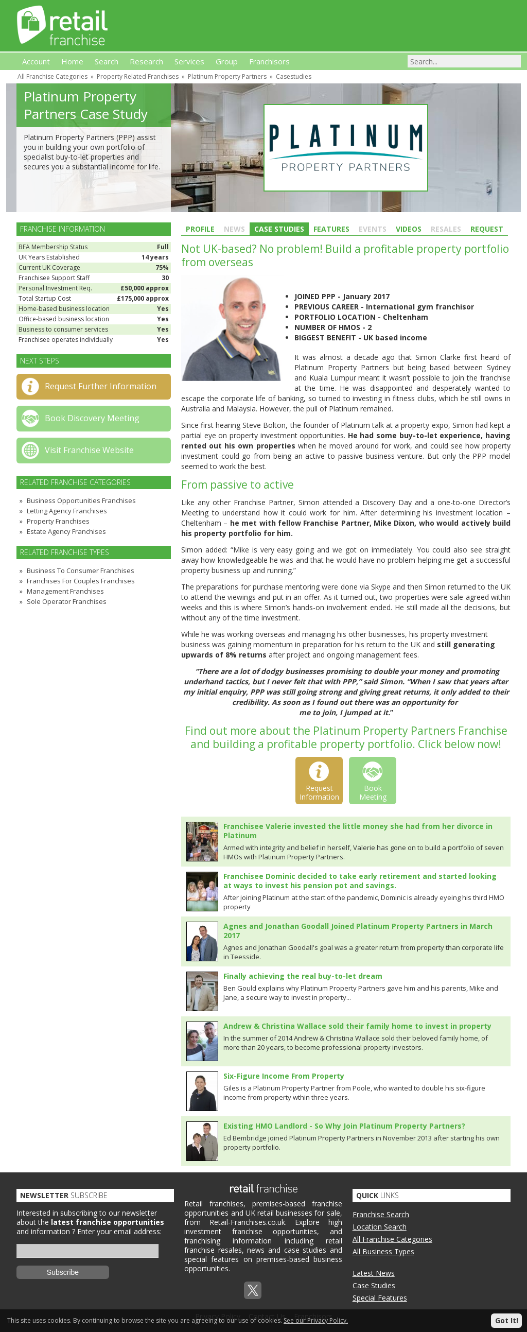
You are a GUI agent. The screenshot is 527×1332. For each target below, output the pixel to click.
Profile (200, 229)
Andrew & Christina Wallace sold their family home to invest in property (357, 1026)
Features (331, 229)
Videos (408, 229)
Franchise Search (381, 1214)
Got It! (506, 1320)
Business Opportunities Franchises (81, 500)
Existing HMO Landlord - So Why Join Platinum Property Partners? (344, 1126)
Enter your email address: (119, 1231)
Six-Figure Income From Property (283, 1076)
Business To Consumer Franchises (80, 570)
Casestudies (293, 76)
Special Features (380, 1298)
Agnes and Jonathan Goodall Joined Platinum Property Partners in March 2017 (358, 930)
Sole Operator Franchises (67, 601)
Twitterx (252, 1290)
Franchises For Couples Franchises (81, 580)
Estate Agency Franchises (66, 531)
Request (486, 229)
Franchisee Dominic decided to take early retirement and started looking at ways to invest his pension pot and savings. (360, 880)
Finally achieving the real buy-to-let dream (302, 976)
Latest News (374, 1273)
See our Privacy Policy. (316, 1320)
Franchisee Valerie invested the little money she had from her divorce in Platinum (358, 830)
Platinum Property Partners (227, 76)
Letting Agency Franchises (67, 510)
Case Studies (279, 229)
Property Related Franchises (138, 76)
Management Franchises (65, 591)
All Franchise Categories (52, 76)
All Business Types (383, 1251)
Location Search (380, 1227)
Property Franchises (58, 521)
